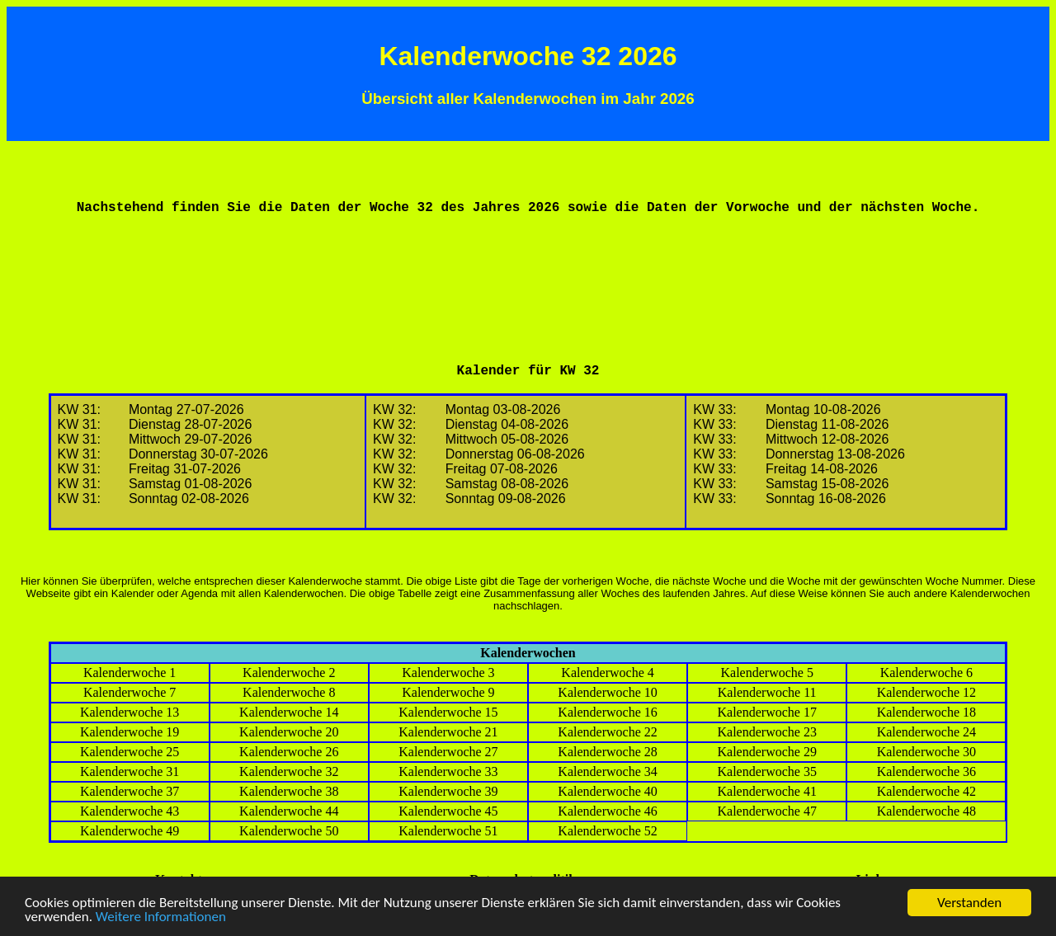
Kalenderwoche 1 (129, 673)
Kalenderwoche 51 (447, 831)
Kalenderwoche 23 (767, 732)
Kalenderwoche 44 (288, 811)
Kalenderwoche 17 (767, 712)
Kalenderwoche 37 (129, 791)
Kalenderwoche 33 (447, 771)
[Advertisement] (528, 267)
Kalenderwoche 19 (129, 732)
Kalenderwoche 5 (767, 673)
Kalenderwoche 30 (926, 752)
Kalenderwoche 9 (448, 692)
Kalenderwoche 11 (767, 692)
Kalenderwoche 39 (447, 791)
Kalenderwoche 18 (926, 712)
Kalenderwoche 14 (288, 712)
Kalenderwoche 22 (607, 732)
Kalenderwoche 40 (607, 791)
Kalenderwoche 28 (607, 752)
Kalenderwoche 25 (129, 752)
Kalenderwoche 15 (447, 712)
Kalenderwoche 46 (607, 811)
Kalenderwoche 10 (607, 692)
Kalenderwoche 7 (129, 692)
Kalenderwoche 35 (767, 771)
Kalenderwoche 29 (767, 752)
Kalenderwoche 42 (926, 791)
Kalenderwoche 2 (289, 673)
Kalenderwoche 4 (607, 673)
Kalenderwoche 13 (129, 712)
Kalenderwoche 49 (129, 831)
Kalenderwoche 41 (767, 791)
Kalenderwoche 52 (607, 831)
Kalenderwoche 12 (926, 692)
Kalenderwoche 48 (926, 811)
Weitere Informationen (161, 917)
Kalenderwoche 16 (607, 712)
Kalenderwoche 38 (288, 791)
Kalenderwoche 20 (288, 732)
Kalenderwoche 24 (926, 732)
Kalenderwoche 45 (447, 811)
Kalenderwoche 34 (607, 771)
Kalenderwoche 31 (129, 771)
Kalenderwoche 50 (288, 831)
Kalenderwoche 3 (448, 673)
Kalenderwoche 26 (288, 752)
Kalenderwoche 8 (289, 692)
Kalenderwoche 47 (767, 811)
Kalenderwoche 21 (447, 732)
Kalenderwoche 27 (447, 752)
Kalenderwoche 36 (926, 771)
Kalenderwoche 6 (926, 673)
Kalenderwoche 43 (129, 811)
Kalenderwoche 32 (288, 771)
